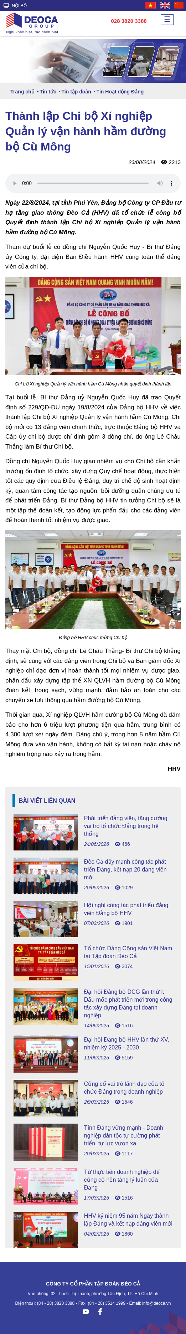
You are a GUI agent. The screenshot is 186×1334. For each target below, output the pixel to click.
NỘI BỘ (15, 5)
